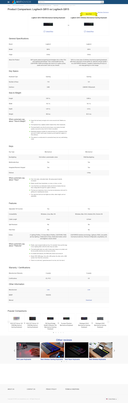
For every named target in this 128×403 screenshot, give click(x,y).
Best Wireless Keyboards (97, 379)
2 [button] (56, 352)
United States (111, 399)
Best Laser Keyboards (23, 379)
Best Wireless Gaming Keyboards (52, 379)
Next (108, 341)
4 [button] (61, 352)
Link (48, 309)
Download (89, 320)
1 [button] (53, 352)
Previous (8, 341)
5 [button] (63, 352)
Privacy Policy (51, 389)
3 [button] (58, 352)
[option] (24, 342)
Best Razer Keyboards (72, 379)
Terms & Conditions (72, 389)
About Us (11, 389)
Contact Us (31, 389)
